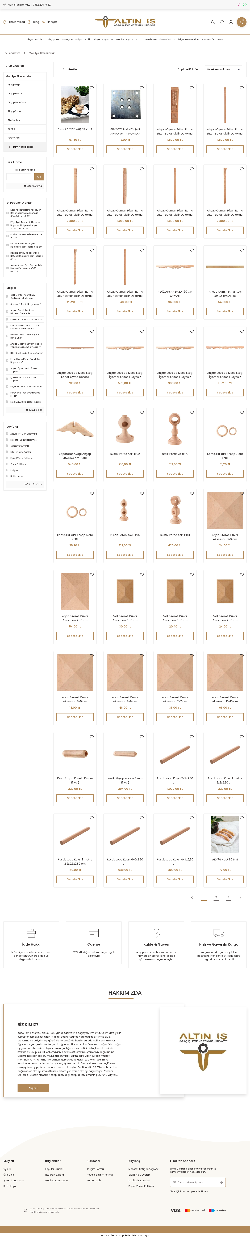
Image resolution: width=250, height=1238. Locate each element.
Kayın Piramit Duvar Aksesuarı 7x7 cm (175, 699)
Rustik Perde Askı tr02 (125, 454)
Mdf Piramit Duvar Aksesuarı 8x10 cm (125, 618)
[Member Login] (231, 22)
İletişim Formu (95, 1169)
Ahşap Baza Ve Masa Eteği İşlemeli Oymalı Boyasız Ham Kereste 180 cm (225, 375)
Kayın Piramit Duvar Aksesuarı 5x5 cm (75, 699)
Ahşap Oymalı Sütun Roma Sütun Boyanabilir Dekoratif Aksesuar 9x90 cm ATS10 (125, 294)
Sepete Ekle (75, 149)
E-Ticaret (117, 1235)
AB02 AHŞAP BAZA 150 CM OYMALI (175, 294)
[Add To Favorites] (92, 88)
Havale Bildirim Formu (100, 1174)
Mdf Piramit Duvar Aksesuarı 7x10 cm (225, 618)
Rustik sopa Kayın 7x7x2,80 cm (175, 780)
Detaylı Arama (33, 185)
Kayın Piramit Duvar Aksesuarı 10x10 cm (225, 699)
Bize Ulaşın (9, 1186)
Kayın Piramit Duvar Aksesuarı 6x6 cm (225, 537)
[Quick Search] (18, 176)
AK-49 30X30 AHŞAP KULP (75, 129)
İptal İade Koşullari (139, 1180)
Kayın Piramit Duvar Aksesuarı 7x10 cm (75, 618)
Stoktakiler (70, 69)
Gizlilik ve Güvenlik (139, 1174)
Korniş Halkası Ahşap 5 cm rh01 (75, 537)
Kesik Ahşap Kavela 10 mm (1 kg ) (75, 780)
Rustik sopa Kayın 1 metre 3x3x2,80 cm (225, 780)
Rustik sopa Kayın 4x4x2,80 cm (175, 862)
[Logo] (125, 22)
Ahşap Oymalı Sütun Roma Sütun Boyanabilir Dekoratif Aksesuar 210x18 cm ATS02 (225, 213)
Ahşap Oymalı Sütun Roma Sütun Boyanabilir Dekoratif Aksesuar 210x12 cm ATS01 (75, 294)
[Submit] (221, 1182)
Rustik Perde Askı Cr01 (175, 535)
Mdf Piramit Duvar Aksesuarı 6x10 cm (175, 618)
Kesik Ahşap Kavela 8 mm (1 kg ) (125, 780)
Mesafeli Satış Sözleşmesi (143, 1169)
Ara (39, 177)
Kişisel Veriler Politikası (141, 1186)
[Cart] (242, 22)
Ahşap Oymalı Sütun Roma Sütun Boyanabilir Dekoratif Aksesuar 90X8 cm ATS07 (125, 213)
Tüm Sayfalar (33, 484)
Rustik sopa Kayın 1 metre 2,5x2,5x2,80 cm (75, 862)
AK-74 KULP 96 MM (225, 860)
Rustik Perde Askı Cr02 (125, 535)
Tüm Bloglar (34, 409)
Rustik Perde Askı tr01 (175, 454)
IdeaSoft (105, 1235)
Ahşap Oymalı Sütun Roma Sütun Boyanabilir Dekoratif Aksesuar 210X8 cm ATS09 (175, 131)
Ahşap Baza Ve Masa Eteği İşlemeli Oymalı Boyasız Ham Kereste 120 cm (175, 375)
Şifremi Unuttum (13, 1180)
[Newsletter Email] (198, 1182)
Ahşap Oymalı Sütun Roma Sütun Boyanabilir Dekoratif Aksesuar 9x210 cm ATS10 (225, 131)
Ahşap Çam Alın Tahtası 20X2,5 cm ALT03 (225, 294)
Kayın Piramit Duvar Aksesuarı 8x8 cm (125, 699)
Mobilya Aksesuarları (42, 53)
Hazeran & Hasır (54, 1174)
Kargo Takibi (94, 1180)
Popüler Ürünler (54, 1169)
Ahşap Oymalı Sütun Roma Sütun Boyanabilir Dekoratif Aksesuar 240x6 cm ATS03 (175, 213)
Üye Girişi (8, 1174)
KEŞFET (33, 1088)
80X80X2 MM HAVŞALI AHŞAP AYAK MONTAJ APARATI (125, 131)
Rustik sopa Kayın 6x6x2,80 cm (125, 862)
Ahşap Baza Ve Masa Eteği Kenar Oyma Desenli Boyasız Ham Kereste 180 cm (75, 375)
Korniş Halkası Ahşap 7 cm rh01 (225, 456)
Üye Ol (7, 1169)
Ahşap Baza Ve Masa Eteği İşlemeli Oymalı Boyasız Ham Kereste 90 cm (125, 375)
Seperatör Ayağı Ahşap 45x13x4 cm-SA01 (75, 456)
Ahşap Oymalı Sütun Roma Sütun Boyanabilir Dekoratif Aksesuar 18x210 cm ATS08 (75, 213)
